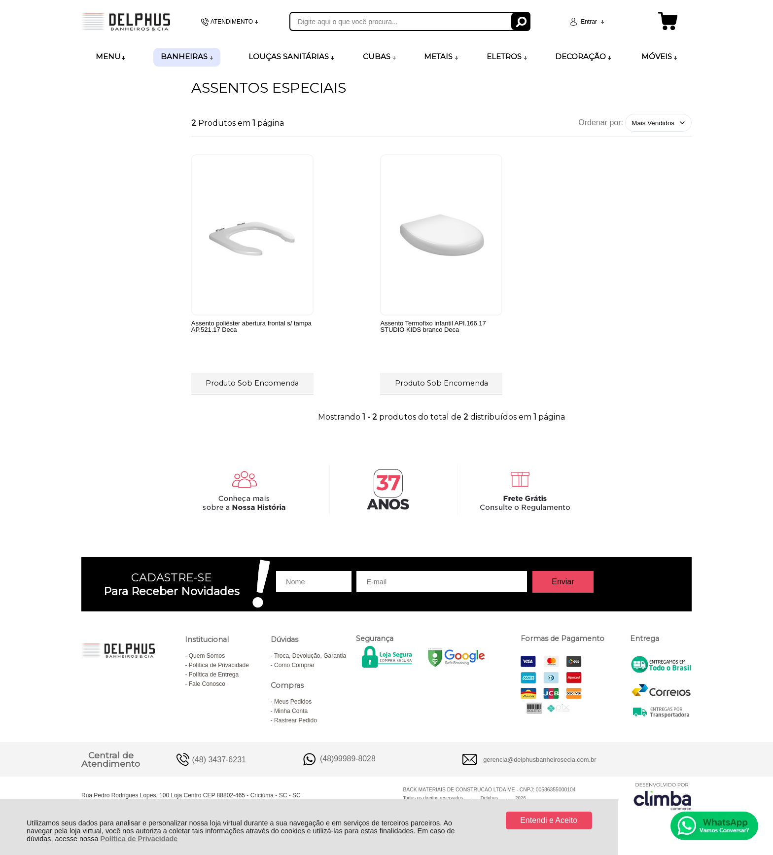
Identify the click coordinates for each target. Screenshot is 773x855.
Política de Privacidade (138, 839)
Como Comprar (294, 665)
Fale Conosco (207, 683)
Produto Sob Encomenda (252, 383)
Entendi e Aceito (548, 820)
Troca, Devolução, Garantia (310, 655)
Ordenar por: (600, 122)
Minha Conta (291, 711)
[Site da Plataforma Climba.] (662, 796)
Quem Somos (207, 655)
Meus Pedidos (293, 701)
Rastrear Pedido (295, 720)
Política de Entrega (214, 674)
